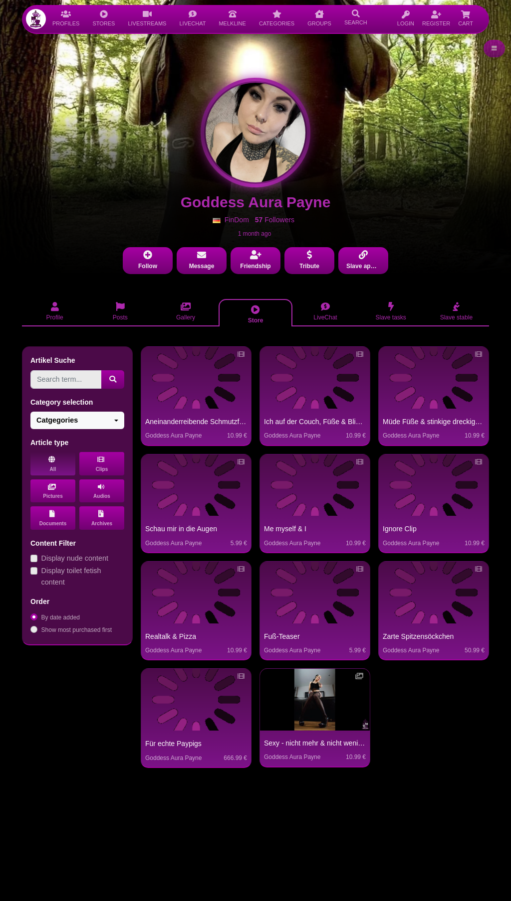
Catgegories (57, 420)
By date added (60, 617)
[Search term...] (66, 379)
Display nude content (74, 558)
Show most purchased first (76, 629)
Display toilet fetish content (71, 576)
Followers (274, 220)
